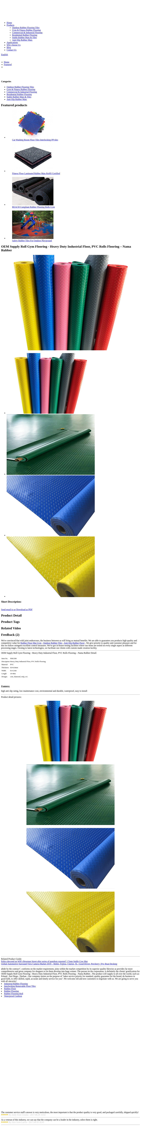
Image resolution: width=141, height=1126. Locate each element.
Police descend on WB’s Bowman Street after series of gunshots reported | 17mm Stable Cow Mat (44, 961)
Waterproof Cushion (13, 996)
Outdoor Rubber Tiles (52, 643)
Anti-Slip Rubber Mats (22, 40)
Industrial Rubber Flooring (16, 984)
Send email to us (8, 609)
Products (10, 25)
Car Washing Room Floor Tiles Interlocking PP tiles (35, 140)
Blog (9, 47)
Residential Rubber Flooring (24, 35)
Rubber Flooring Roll (13, 993)
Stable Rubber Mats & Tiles (24, 37)
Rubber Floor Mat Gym (31, 643)
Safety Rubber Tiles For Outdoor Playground (32, 240)
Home (9, 22)
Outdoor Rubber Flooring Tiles (26, 27)
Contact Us (12, 50)
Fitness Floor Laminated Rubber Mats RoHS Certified (36, 173)
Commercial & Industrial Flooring (27, 32)
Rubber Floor (10, 988)
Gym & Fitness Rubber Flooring (26, 30)
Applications (12, 42)
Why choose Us (14, 45)
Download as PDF (24, 609)
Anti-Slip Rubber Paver (74, 643)
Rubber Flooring (11, 991)
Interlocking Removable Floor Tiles (20, 986)
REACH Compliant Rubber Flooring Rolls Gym (33, 207)
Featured (8, 64)
